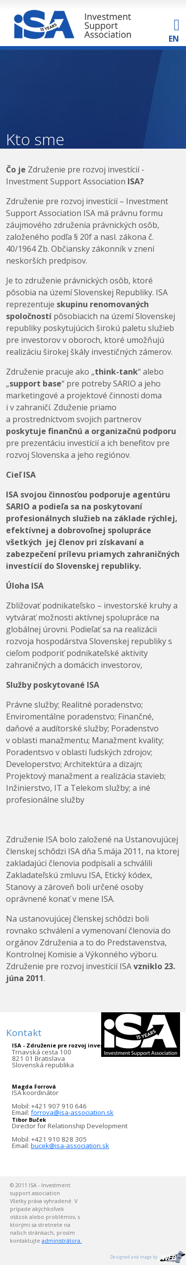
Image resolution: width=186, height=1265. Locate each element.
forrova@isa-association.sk (72, 1112)
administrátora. (62, 1240)
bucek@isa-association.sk (70, 1145)
